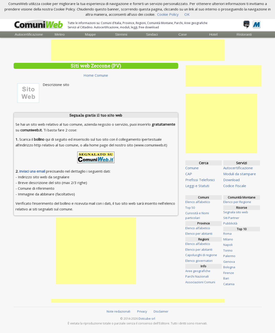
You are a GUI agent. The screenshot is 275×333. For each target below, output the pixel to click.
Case (182, 34)
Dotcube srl (147, 318)
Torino (228, 250)
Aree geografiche (197, 271)
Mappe (90, 34)
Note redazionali (118, 311)
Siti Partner (231, 218)
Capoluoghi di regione (201, 255)
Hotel (213, 34)
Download (231, 179)
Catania (228, 284)
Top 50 (190, 207)
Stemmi (121, 34)
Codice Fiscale (234, 185)
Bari (226, 278)
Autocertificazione (29, 34)
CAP (188, 173)
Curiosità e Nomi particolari (197, 215)
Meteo (60, 34)
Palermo (229, 256)
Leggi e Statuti (197, 185)
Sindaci (152, 34)
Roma (227, 233)
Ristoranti (244, 34)
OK (187, 14)
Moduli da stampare (239, 173)
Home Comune (95, 75)
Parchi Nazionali (197, 276)
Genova (229, 261)
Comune (192, 167)
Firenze (228, 273)
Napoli (228, 245)
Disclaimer (161, 311)
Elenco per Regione (237, 202)
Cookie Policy (168, 14)
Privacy (142, 311)
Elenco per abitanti (198, 233)
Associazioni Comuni (200, 282)
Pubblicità (230, 223)
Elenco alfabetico (197, 202)
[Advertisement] (137, 50)
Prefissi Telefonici (200, 179)
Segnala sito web (235, 212)
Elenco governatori (199, 260)
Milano (228, 239)
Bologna (229, 267)
